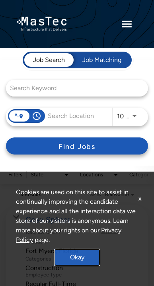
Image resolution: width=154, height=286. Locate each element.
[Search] (77, 146)
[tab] (49, 60)
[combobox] (73, 88)
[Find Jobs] (77, 146)
